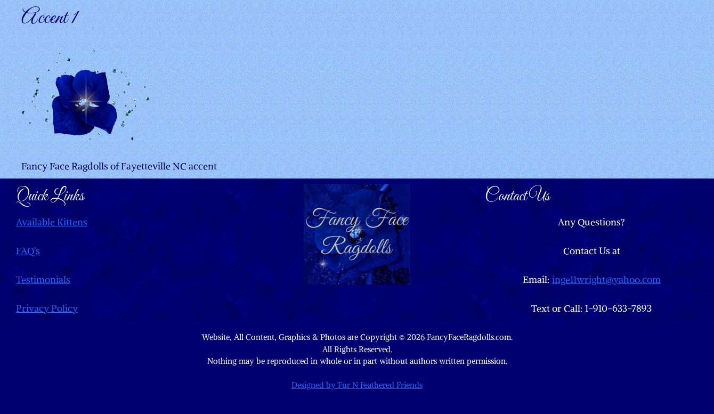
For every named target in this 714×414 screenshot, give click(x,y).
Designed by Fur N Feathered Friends (357, 385)
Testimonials (43, 279)
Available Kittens (51, 222)
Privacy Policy (47, 308)
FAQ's (28, 251)
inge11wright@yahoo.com (606, 279)
